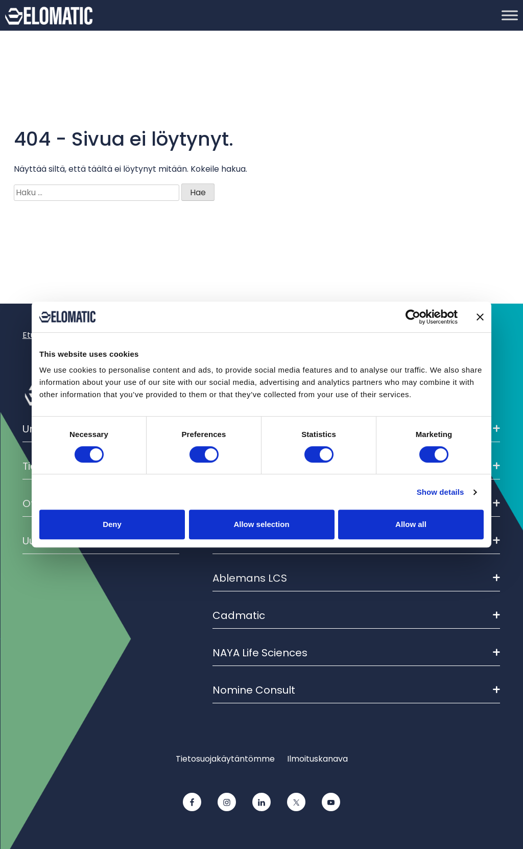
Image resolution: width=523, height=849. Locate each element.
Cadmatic (356, 615)
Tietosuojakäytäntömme (225, 759)
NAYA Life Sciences (356, 652)
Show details (440, 492)
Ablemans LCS (356, 578)
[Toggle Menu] (510, 15)
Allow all (410, 524)
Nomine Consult (356, 690)
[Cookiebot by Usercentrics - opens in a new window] (413, 317)
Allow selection (261, 524)
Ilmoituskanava (317, 759)
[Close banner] (480, 316)
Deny (112, 524)
